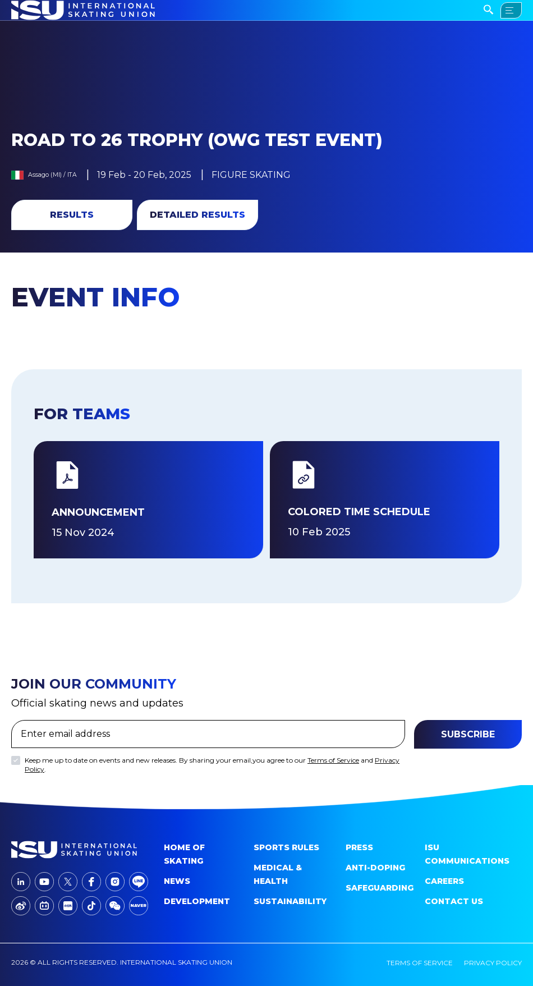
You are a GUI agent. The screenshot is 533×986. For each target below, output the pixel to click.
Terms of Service (333, 760)
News (177, 881)
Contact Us (454, 901)
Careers (444, 881)
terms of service (420, 963)
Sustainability (290, 901)
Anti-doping (375, 868)
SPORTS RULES (286, 847)
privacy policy (493, 963)
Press (359, 847)
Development (197, 901)
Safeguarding (379, 888)
